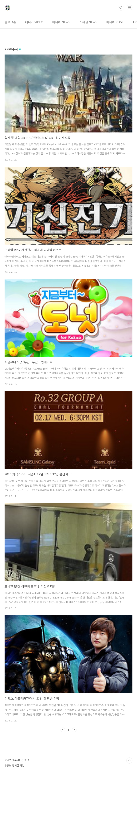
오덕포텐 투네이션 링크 (17, 813)
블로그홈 (10, 22)
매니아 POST (115, 22)
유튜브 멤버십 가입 (14, 819)
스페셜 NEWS (88, 22)
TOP (129, 814)
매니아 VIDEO (34, 22)
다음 (74, 730)
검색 (121, 7)
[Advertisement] (68, 764)
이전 (63, 730)
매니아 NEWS (61, 22)
